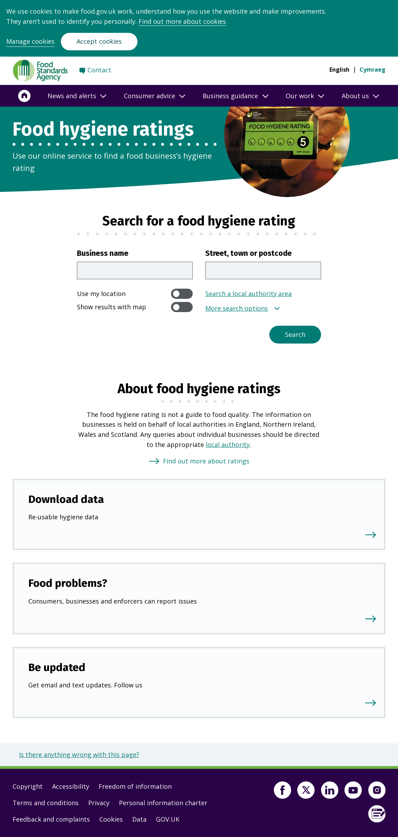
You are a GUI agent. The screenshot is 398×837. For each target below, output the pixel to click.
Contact (99, 70)
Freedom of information (135, 786)
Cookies (111, 819)
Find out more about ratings (206, 461)
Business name (102, 253)
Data (139, 819)
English (339, 69)
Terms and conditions (46, 803)
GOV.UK (167, 819)
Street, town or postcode (248, 253)
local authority (228, 444)
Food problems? (67, 583)
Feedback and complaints (51, 819)
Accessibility (70, 786)
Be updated (56, 667)
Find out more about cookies (182, 21)
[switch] (182, 294)
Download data (66, 499)
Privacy (98, 803)
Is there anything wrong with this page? (79, 754)
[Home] (24, 96)
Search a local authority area (248, 293)
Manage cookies (30, 41)
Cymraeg (372, 69)
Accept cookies (99, 41)
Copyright (28, 786)
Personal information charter (163, 803)
